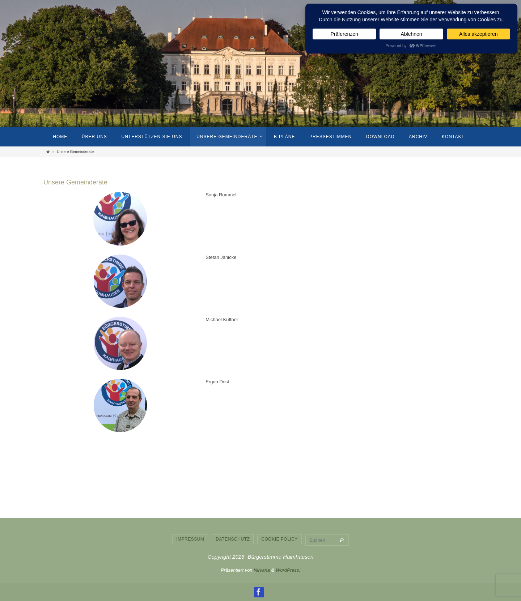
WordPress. (288, 570)
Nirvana (262, 570)
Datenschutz (233, 539)
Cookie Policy (279, 539)
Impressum (190, 539)
